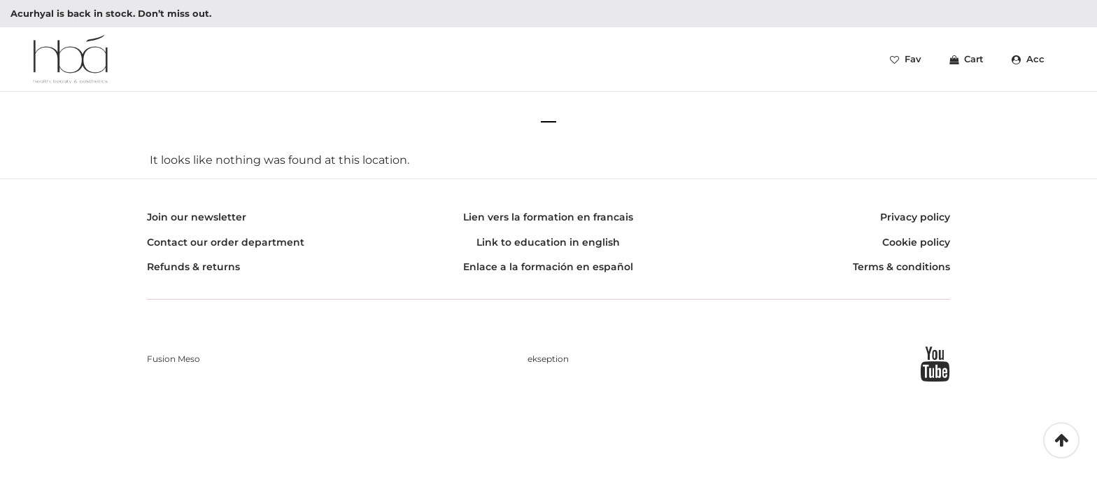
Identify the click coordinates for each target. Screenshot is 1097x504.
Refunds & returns (193, 273)
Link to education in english (548, 248)
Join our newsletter (196, 224)
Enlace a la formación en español (548, 273)
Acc (1028, 62)
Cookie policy (916, 248)
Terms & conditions (901, 273)
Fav (905, 62)
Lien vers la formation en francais (548, 224)
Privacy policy (915, 224)
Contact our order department (225, 248)
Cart (966, 62)
